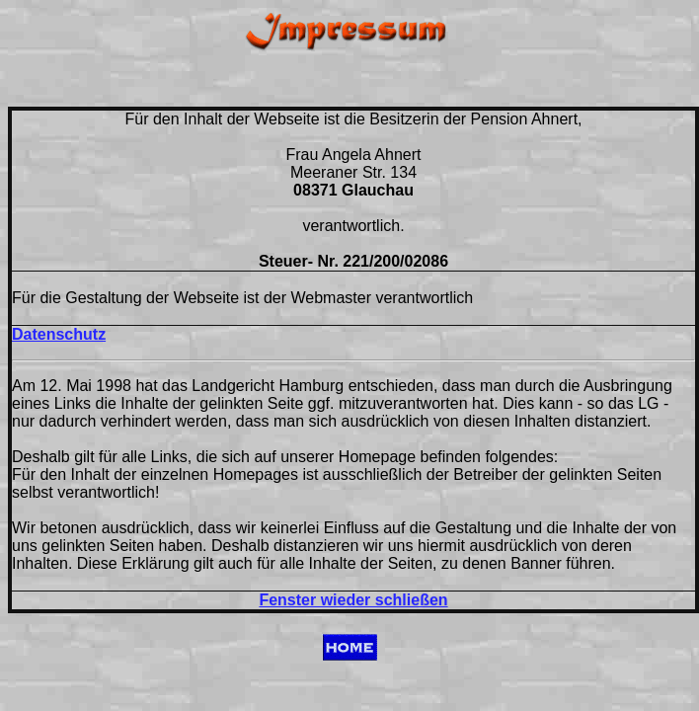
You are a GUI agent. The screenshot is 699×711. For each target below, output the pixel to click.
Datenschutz (59, 334)
